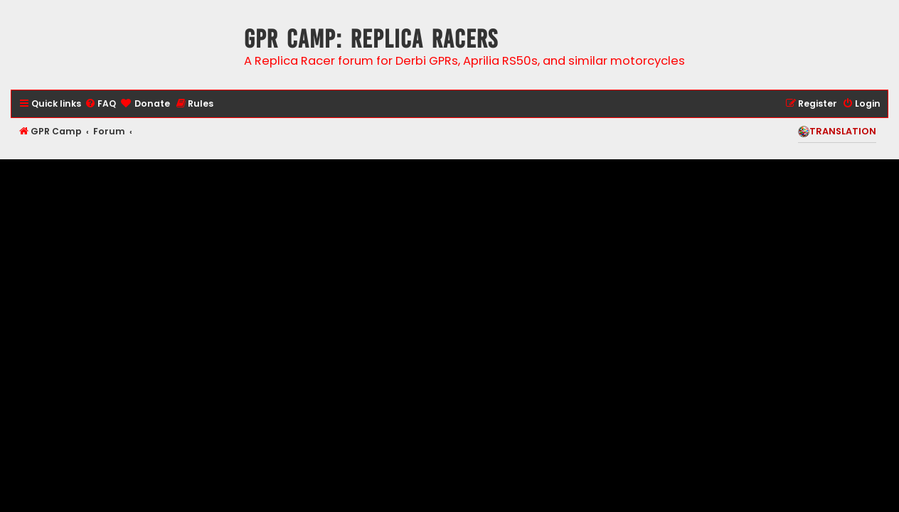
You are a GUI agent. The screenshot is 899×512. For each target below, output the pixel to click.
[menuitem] (100, 104)
